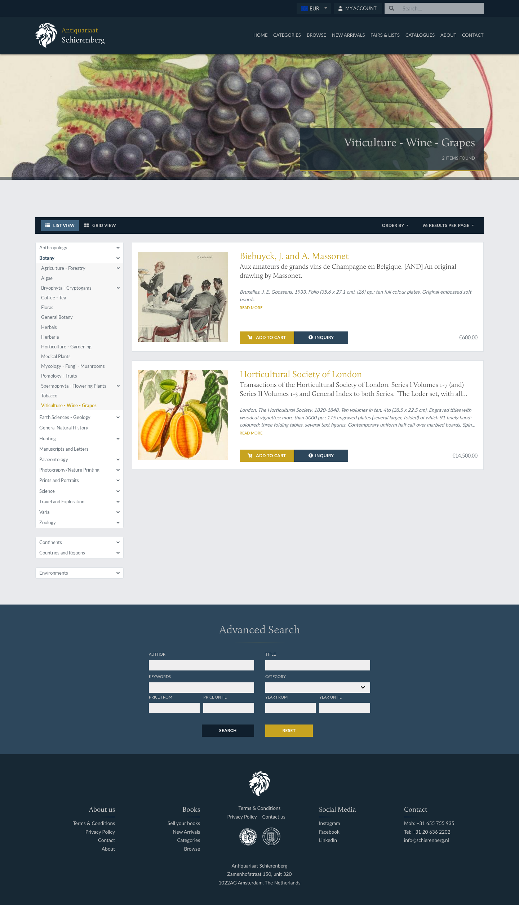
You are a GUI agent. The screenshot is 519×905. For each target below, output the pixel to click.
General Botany (57, 317)
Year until (330, 697)
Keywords (160, 676)
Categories (287, 35)
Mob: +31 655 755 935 (429, 823)
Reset (289, 730)
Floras (47, 307)
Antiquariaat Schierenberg (260, 865)
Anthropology (53, 247)
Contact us (273, 816)
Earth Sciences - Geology (64, 417)
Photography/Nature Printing (69, 470)
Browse (316, 35)
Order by (393, 225)
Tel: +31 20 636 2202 (427, 832)
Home (260, 35)
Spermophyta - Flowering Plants (73, 386)
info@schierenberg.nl (426, 840)
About (448, 35)
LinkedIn (328, 840)
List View (60, 225)
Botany (46, 258)
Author (157, 654)
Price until (215, 697)
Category (275, 676)
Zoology (47, 522)
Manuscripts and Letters (64, 449)
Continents (50, 542)
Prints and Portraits (59, 480)
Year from (276, 697)
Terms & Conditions (94, 823)
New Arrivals (348, 35)
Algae (47, 278)
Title (270, 654)
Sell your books (184, 823)
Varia (44, 512)
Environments (53, 573)
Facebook (329, 832)
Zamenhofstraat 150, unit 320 (259, 874)
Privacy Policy (100, 832)
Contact (473, 35)
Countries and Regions (62, 552)
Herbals (49, 327)
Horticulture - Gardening (66, 346)
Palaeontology (53, 459)
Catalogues (420, 35)
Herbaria (50, 337)
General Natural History (63, 427)
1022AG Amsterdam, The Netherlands (259, 882)
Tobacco (49, 395)
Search (227, 730)
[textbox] (313, 8)
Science (47, 491)
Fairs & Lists (385, 35)
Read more (251, 307)
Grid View (100, 225)
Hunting (47, 438)
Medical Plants (56, 356)
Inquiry (321, 337)
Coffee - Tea (53, 297)
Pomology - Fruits (59, 376)
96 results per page (446, 225)
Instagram (329, 823)
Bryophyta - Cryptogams (66, 288)
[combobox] (314, 8)
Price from (160, 697)
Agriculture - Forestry (63, 268)
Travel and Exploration (61, 501)
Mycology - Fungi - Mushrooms (73, 366)
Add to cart (267, 337)
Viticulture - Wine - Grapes (69, 405)
